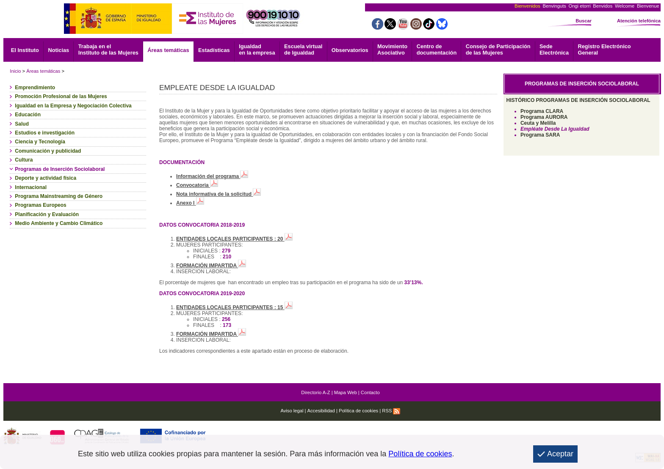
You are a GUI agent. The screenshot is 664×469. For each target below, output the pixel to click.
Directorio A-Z (315, 392)
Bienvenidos (527, 5)
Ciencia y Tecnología (40, 142)
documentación (437, 49)
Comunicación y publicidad (48, 151)
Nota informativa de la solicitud (218, 194)
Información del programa (212, 176)
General (604, 49)
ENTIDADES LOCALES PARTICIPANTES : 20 (234, 239)
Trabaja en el (108, 49)
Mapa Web (345, 392)
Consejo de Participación (498, 49)
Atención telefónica (639, 20)
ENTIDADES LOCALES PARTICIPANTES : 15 (234, 307)
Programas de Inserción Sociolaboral (60, 169)
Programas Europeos (40, 205)
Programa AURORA (544, 117)
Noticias (58, 50)
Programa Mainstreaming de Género (58, 196)
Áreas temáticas (168, 50)
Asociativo (392, 49)
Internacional (31, 187)
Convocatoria (197, 185)
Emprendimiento (35, 88)
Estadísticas (214, 50)
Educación (28, 115)
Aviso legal (291, 410)
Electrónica (554, 49)
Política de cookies (358, 410)
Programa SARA (540, 135)
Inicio (15, 71)
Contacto (370, 392)
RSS (391, 410)
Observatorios (350, 50)
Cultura (24, 160)
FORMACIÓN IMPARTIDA (211, 266)
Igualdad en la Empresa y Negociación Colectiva (73, 106)
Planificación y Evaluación (47, 214)
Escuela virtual (303, 49)
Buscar (583, 20)
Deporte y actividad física (45, 178)
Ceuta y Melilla (538, 123)
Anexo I (190, 203)
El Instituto (25, 50)
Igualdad (257, 49)
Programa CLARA (541, 111)
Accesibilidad (321, 410)
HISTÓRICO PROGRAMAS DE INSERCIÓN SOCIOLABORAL (578, 100)
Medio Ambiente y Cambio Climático (58, 223)
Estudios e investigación (45, 133)
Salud (22, 124)
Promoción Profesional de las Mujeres (61, 96)
